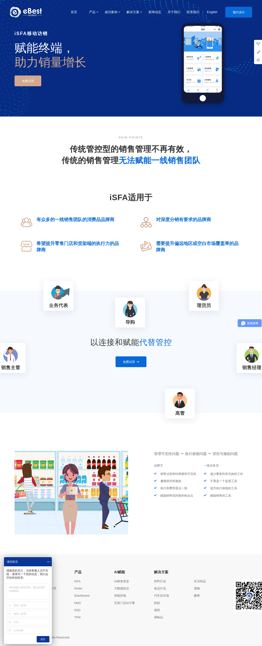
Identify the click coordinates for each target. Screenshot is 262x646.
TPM (77, 617)
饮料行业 (160, 581)
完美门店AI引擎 (124, 603)
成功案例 (111, 12)
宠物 (197, 588)
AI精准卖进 (121, 581)
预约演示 (239, 12)
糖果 (197, 595)
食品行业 (160, 588)
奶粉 (157, 603)
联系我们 (193, 12)
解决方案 (133, 12)
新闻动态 (154, 12)
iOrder (78, 588)
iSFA (77, 581)
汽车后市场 (161, 595)
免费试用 (28, 81)
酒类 (157, 610)
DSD (77, 610)
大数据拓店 (121, 588)
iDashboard (82, 595)
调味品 (158, 617)
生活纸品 (200, 581)
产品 (92, 12)
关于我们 (174, 12)
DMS (77, 603)
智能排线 (120, 595)
